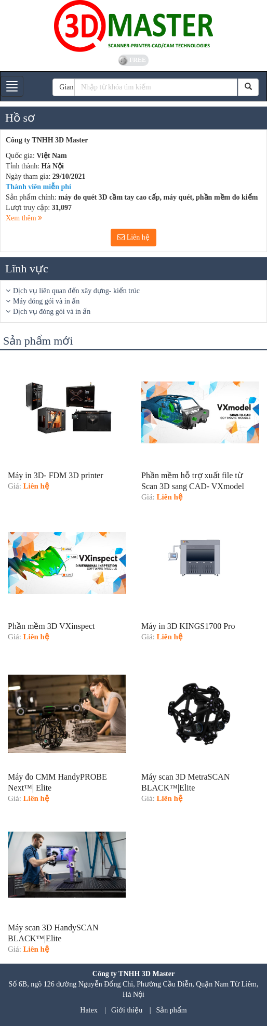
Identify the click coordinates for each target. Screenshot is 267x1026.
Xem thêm (24, 218)
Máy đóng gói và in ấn (46, 301)
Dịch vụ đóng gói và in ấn (51, 311)
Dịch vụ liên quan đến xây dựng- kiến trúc (76, 291)
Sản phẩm (171, 1010)
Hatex (88, 1010)
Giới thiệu (126, 1010)
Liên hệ (133, 237)
